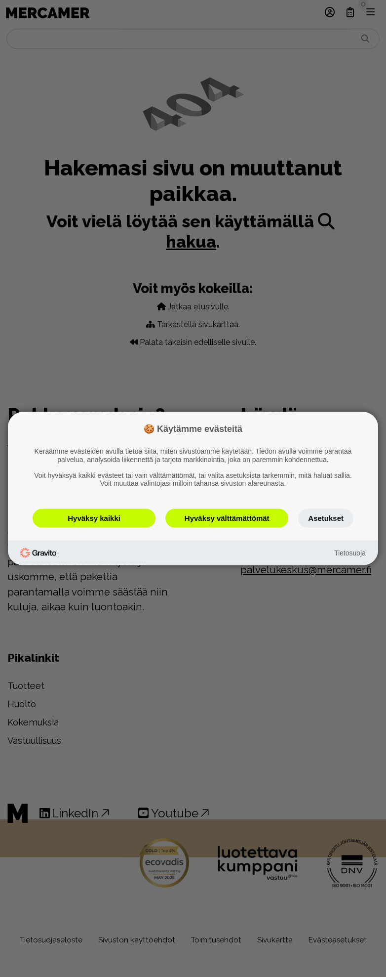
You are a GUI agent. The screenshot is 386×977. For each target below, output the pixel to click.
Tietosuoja (350, 552)
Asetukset (326, 518)
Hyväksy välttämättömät (227, 518)
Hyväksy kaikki (94, 518)
